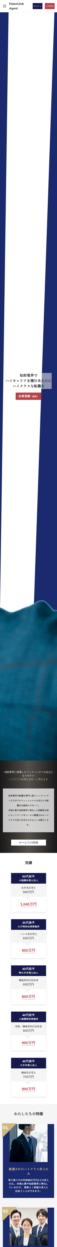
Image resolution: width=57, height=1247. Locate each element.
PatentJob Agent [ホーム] (16, 6)
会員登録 (28, 396)
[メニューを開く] (4, 6)
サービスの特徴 (28, 842)
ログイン (37, 6)
